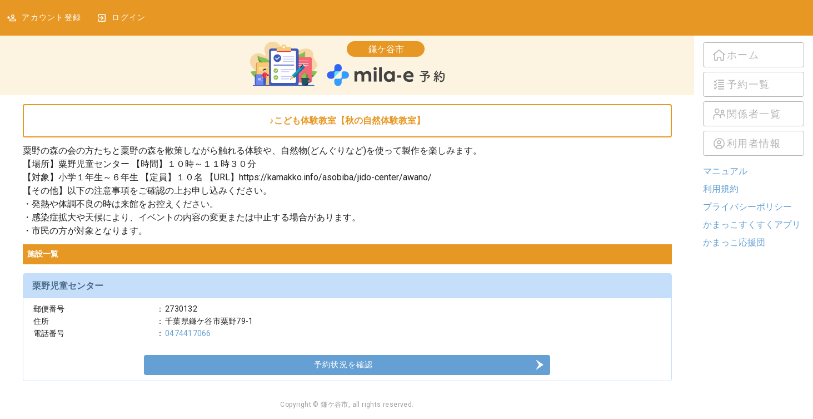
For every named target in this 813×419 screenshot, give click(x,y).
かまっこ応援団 (734, 242)
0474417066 (188, 333)
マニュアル (725, 171)
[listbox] (753, 99)
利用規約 (721, 189)
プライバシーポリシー (747, 206)
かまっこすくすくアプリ (752, 224)
